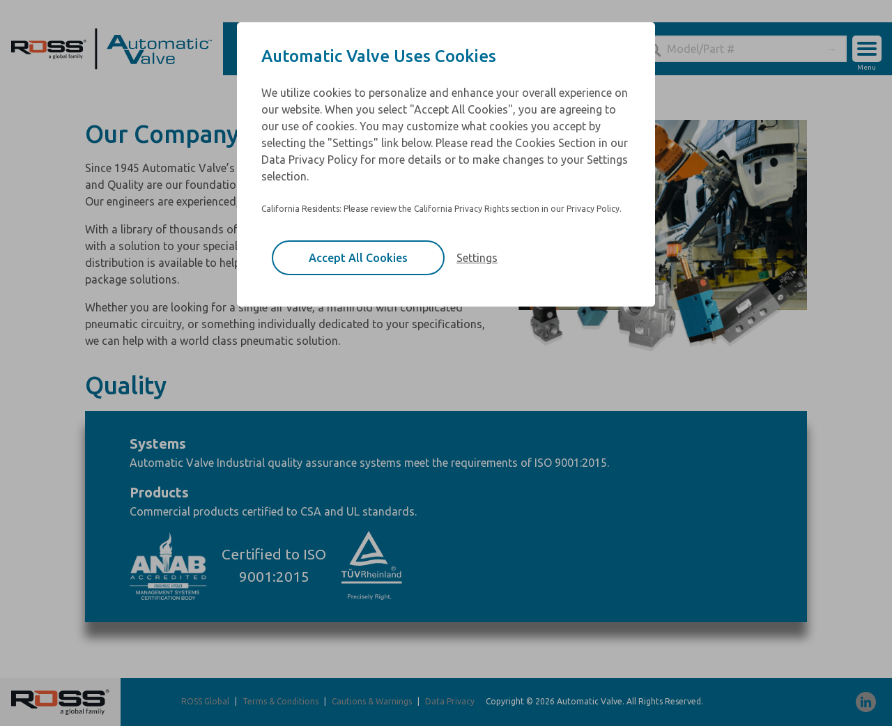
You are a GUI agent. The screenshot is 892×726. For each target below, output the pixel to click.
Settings (477, 258)
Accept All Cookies (358, 258)
